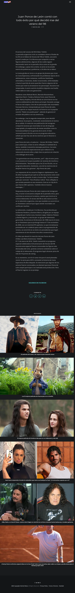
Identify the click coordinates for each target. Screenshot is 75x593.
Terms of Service (53, 586)
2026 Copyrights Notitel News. (19, 586)
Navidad (61, 586)
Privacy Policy (44, 586)
